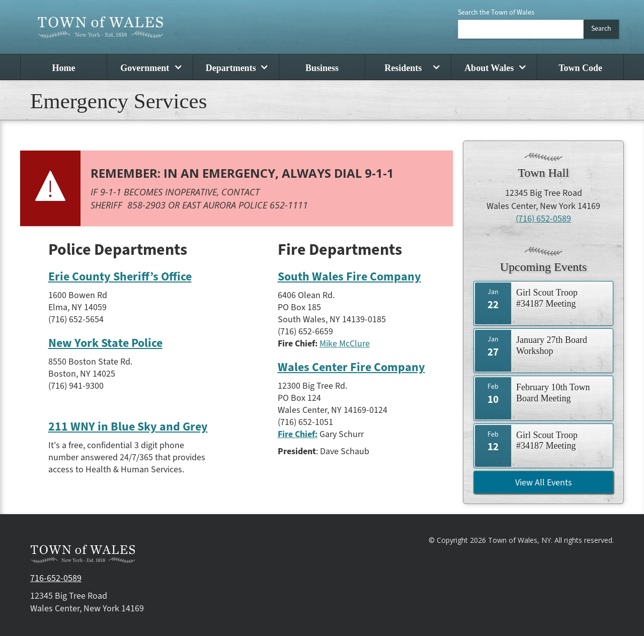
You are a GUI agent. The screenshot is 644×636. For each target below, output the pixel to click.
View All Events (543, 482)
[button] (150, 67)
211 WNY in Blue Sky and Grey (128, 427)
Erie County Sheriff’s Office (120, 277)
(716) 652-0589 (543, 219)
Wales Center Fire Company (351, 367)
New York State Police (105, 343)
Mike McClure (344, 343)
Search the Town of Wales (496, 12)
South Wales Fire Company (349, 277)
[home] (100, 27)
